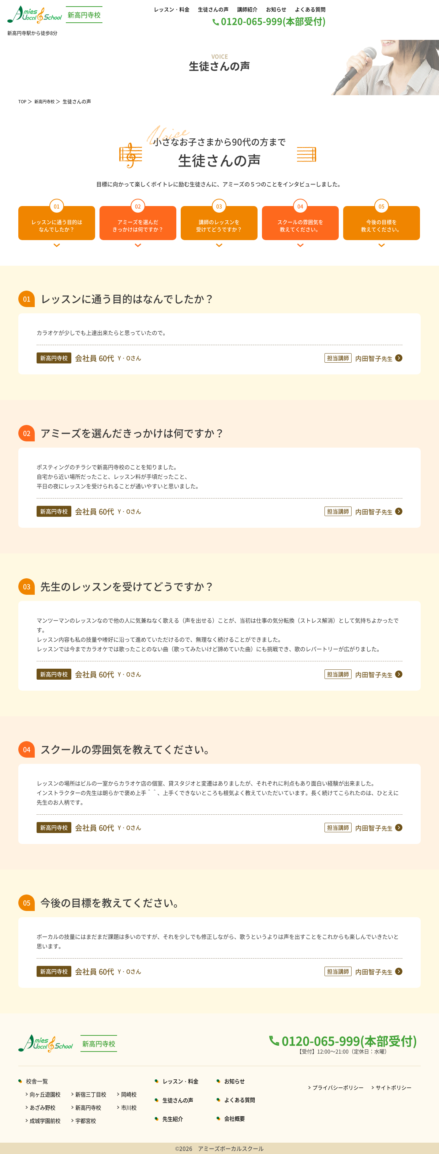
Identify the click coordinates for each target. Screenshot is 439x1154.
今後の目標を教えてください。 (382, 219)
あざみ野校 (43, 1107)
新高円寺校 (48, 101)
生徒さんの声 (214, 9)
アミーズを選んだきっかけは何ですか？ (137, 219)
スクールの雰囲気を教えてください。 (300, 219)
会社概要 (243, 1118)
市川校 (133, 1107)
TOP (23, 101)
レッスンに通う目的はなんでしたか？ (56, 219)
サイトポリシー (394, 1087)
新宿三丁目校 (94, 1094)
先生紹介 (179, 1119)
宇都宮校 (89, 1120)
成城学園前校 (46, 1120)
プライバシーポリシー (338, 1087)
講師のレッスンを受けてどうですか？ (219, 219)
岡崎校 (133, 1094)
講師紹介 (248, 9)
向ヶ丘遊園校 (46, 1094)
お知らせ (276, 9)
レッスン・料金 (173, 9)
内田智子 (372, 358)
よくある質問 (309, 9)
